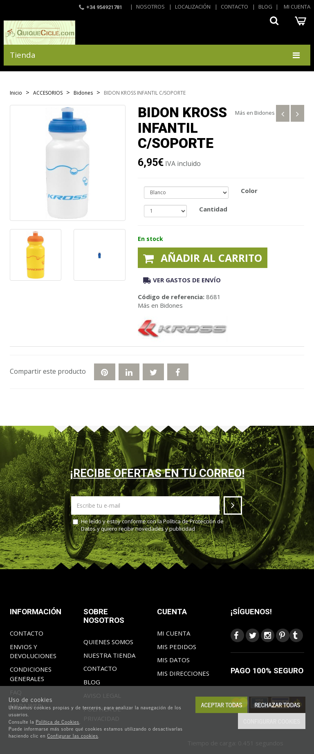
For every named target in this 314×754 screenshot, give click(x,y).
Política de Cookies (57, 722)
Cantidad (213, 209)
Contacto (234, 6)
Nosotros (150, 6)
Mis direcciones (183, 673)
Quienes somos (108, 642)
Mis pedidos (176, 647)
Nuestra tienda (109, 655)
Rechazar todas (277, 704)
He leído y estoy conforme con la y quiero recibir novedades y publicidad (148, 525)
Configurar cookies (271, 721)
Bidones (264, 112)
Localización (193, 6)
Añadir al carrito (202, 258)
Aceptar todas (221, 704)
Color (249, 190)
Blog (265, 6)
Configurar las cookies (72, 735)
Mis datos (173, 660)
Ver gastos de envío (182, 280)
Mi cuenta (297, 6)
